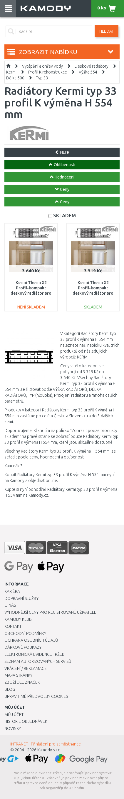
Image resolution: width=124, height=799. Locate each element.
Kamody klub (18, 619)
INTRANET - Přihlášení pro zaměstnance (45, 744)
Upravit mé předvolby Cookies (36, 696)
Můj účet (14, 714)
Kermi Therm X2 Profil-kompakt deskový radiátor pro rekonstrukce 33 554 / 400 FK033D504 (93, 293)
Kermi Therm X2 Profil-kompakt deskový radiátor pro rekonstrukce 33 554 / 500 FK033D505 (31, 293)
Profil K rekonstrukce (47, 72)
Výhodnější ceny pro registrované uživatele (50, 612)
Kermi (11, 72)
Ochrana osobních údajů (31, 640)
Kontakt (12, 626)
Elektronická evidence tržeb (34, 654)
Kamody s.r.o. (49, 750)
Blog (9, 689)
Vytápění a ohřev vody (42, 66)
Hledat (106, 31)
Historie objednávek (25, 721)
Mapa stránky (18, 675)
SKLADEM (64, 215)
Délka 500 (15, 78)
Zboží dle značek (22, 682)
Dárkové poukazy (22, 647)
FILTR (62, 152)
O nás (10, 605)
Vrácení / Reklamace (25, 668)
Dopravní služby (21, 598)
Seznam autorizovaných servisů (37, 661)
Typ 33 (42, 78)
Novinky (12, 728)
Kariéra (12, 591)
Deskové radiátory (91, 66)
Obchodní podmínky (25, 633)
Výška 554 (88, 72)
